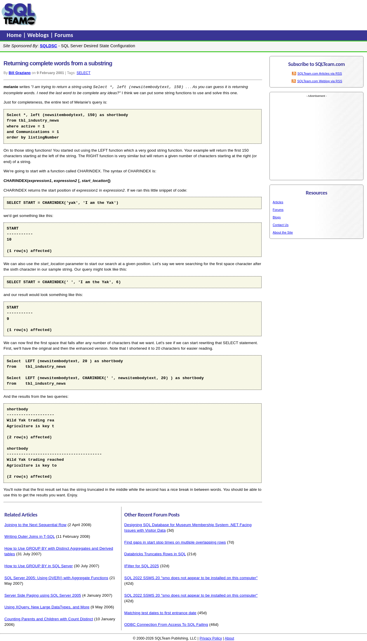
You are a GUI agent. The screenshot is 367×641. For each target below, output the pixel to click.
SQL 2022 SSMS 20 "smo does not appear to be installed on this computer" (191, 577)
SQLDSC (48, 45)
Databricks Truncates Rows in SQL (155, 553)
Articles (278, 202)
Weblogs (39, 34)
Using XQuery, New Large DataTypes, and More (46, 607)
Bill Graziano (20, 73)
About (229, 638)
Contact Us (280, 225)
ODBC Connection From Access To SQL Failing (166, 624)
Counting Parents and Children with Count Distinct (48, 619)
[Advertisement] (150, 14)
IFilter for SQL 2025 (141, 565)
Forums (64, 34)
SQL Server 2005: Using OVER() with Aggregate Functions (56, 577)
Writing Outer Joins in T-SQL (29, 536)
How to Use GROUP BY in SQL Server (38, 565)
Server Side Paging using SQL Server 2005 (42, 595)
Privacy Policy (210, 638)
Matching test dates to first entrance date (160, 612)
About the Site (283, 232)
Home (15, 34)
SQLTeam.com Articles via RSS (320, 73)
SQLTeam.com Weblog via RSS (319, 81)
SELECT (83, 73)
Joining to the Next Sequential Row (35, 524)
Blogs (277, 217)
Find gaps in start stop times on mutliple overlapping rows (175, 542)
